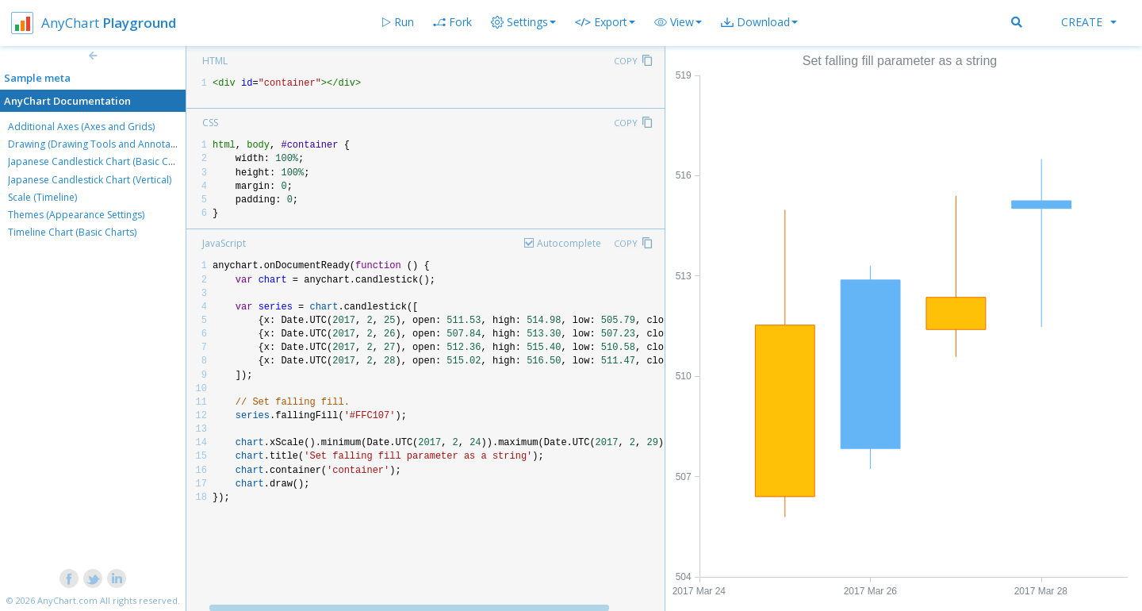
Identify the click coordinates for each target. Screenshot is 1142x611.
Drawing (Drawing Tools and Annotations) (101, 144)
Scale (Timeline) (42, 197)
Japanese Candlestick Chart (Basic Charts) (101, 161)
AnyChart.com (67, 600)
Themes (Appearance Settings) (76, 214)
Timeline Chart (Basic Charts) (72, 232)
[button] (678, 22)
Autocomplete (569, 243)
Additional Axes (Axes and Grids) (81, 126)
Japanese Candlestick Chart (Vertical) (89, 179)
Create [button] (1089, 21)
